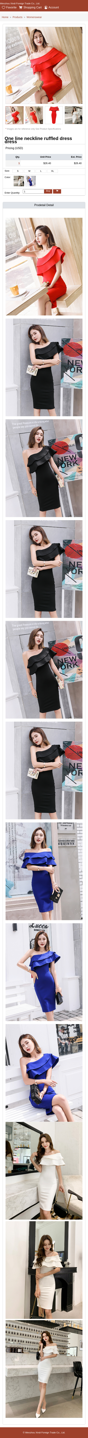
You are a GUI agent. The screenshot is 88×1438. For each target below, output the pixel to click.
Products (17, 17)
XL (52, 171)
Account (51, 7)
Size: (7, 170)
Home (5, 17)
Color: (8, 177)
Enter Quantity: (12, 192)
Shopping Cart (30, 7)
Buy (48, 190)
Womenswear (34, 17)
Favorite (9, 7)
